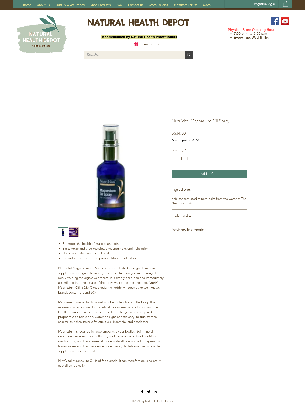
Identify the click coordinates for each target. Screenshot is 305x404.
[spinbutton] (181, 159)
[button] (285, 4)
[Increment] (188, 159)
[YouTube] (285, 21)
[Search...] (131, 55)
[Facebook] (275, 21)
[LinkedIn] (155, 392)
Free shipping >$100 (185, 140)
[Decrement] (175, 159)
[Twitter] (149, 392)
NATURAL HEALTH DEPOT (138, 22)
